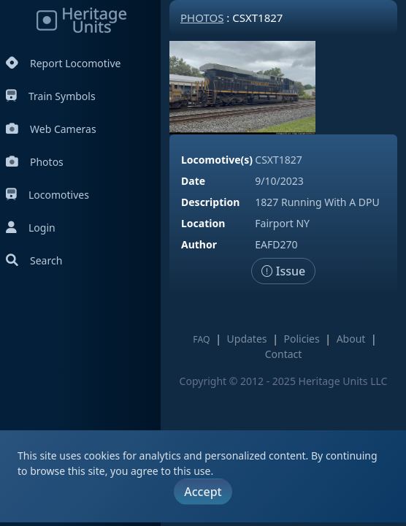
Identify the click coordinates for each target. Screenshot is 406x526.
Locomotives (47, 195)
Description (210, 202)
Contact (283, 354)
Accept (202, 492)
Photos (35, 162)
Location (203, 223)
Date (193, 181)
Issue (283, 271)
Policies (302, 339)
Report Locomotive (63, 63)
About (351, 339)
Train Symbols (51, 96)
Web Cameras (51, 129)
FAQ (201, 339)
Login (30, 228)
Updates (247, 339)
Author (199, 244)
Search (34, 260)
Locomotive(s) (217, 160)
